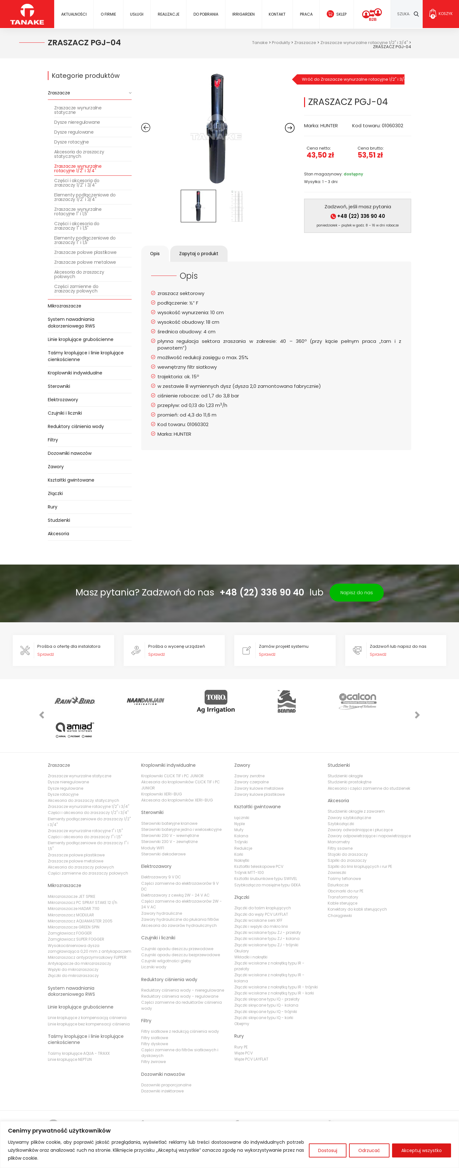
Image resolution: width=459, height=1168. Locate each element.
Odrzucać (369, 1150)
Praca (306, 14)
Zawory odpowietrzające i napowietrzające (369, 808)
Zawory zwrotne (249, 748)
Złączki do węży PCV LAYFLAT (261, 886)
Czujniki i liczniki (65, 413)
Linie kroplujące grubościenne (80, 339)
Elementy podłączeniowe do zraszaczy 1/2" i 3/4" (85, 197)
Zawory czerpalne (251, 754)
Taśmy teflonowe (344, 851)
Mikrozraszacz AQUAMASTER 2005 (80, 893)
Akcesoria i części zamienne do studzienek (369, 760)
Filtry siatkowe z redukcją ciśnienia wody (180, 1003)
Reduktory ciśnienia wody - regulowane (179, 968)
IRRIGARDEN (243, 14)
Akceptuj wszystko (421, 1150)
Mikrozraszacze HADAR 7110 (73, 880)
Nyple (239, 795)
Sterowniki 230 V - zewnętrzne (169, 814)
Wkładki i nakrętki (250, 929)
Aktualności (74, 14)
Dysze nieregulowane (77, 122)
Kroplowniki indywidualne (75, 373)
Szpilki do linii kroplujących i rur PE (360, 838)
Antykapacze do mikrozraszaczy (79, 935)
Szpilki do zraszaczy (347, 832)
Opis (156, 253)
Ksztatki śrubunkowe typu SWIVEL (265, 851)
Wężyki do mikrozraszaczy (73, 941)
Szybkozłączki (341, 795)
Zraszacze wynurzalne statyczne (78, 110)
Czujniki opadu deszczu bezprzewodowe (180, 926)
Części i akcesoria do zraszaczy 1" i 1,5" (76, 225)
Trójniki (241, 814)
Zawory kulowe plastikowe (259, 766)
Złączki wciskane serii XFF (258, 892)
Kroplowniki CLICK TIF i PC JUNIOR (172, 748)
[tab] (155, 254)
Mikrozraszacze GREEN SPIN (73, 899)
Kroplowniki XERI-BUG (161, 766)
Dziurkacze (338, 857)
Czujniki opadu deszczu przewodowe (177, 920)
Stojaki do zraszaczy (348, 826)
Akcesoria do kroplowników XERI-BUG (177, 772)
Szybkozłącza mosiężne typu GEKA (267, 857)
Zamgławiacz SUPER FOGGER (76, 911)
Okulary (241, 923)
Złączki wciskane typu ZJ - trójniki (266, 917)
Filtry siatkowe (154, 1009)
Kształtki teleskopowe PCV (258, 838)
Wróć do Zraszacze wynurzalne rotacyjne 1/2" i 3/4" (353, 79)
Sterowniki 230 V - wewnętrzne (170, 807)
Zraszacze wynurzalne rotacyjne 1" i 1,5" (78, 211)
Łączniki (241, 789)
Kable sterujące (342, 875)
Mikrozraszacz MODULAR (71, 887)
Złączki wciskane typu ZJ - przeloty (267, 904)
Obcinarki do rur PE (345, 863)
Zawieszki (337, 844)
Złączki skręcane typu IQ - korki (263, 989)
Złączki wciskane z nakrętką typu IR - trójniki (276, 959)
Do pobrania (205, 14)
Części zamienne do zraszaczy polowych (76, 288)
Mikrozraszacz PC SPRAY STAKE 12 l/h (82, 874)
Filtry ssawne (340, 820)
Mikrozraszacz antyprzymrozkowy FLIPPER (87, 929)
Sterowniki (59, 386)
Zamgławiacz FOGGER (70, 905)
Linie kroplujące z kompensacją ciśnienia (87, 990)
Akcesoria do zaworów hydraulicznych (179, 897)
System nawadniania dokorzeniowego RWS (71, 322)
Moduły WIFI (152, 820)
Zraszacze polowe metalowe (85, 262)
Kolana (241, 808)
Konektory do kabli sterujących (357, 881)
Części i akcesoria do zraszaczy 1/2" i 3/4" (76, 182)
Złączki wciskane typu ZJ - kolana (267, 910)
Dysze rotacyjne (71, 142)
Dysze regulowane (74, 132)
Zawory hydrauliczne (161, 885)
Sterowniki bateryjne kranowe (169, 795)
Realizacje (168, 14)
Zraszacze (59, 93)
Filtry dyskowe (154, 1015)
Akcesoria (58, 533)
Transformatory (343, 869)
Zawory (56, 466)
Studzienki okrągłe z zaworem (356, 783)
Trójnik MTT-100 (249, 844)
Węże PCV (243, 1025)
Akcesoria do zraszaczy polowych (79, 274)
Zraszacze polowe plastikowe (85, 252)
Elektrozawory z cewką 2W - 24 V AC (175, 867)
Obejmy (241, 995)
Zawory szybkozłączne (349, 789)
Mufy (239, 801)
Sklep (341, 14)
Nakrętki (241, 832)
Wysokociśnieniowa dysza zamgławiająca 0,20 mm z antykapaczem (89, 920)
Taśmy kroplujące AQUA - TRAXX (79, 1025)
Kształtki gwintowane (71, 480)
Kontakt (277, 14)
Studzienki (59, 520)
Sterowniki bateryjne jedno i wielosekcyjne (181, 801)
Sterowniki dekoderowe (163, 826)
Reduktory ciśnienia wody (76, 426)
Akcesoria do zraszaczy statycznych (79, 154)
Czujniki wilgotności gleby (166, 933)
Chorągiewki (340, 887)
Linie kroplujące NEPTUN (70, 1031)
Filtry (53, 440)
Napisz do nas (356, 592)
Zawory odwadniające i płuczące (360, 801)
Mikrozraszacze (64, 306)
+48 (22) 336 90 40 (358, 216)
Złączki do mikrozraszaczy (73, 947)
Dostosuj (327, 1150)
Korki (238, 826)
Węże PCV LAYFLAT (251, 1031)
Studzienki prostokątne (349, 754)
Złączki (55, 493)
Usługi (136, 14)
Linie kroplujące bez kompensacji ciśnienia (89, 996)
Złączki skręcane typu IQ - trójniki (265, 983)
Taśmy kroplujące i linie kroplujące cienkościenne (86, 356)
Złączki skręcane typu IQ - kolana (266, 977)
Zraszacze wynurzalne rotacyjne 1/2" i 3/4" (78, 168)
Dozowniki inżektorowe (162, 1063)
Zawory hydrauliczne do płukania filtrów (180, 891)
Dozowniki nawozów (69, 453)
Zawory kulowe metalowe (258, 760)
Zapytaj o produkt (200, 253)
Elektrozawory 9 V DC (161, 849)
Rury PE (241, 1019)
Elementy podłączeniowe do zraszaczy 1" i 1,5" (85, 240)
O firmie (108, 14)
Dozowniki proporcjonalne (166, 1057)
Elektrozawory (63, 399)
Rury (52, 507)
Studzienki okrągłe (345, 748)
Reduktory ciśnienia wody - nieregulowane (182, 962)
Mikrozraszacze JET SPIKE (71, 868)
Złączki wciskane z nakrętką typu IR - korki (274, 965)
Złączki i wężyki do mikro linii (261, 898)
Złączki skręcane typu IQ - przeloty (267, 971)
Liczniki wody (153, 939)
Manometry (339, 814)
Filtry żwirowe (153, 1034)
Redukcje (243, 820)
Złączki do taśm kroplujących (262, 880)
